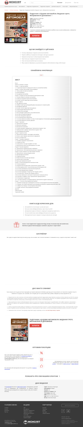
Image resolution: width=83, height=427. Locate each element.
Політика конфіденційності (66, 418)
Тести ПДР (65, 6)
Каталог (6, 10)
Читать (16, 27)
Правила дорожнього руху (11, 6)
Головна (6, 407)
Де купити (68, 2)
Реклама (44, 407)
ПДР (24, 407)
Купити (35, 35)
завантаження (75, 364)
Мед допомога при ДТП (29, 413)
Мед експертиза (73, 6)
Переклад (44, 409)
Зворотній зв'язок (70, 405)
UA (25, 2)
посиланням (8, 386)
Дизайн (44, 410)
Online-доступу (66, 364)
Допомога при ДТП (56, 6)
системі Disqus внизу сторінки (53, 310)
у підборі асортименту (26, 356)
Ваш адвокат (22, 6)
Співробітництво (46, 413)
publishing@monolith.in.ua (11, 358)
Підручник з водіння (45, 6)
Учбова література (14, 10)
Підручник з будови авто (32, 6)
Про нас (76, 2)
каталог (54, 364)
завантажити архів (21, 386)
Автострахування (27, 416)
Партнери (44, 412)
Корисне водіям (27, 417)
